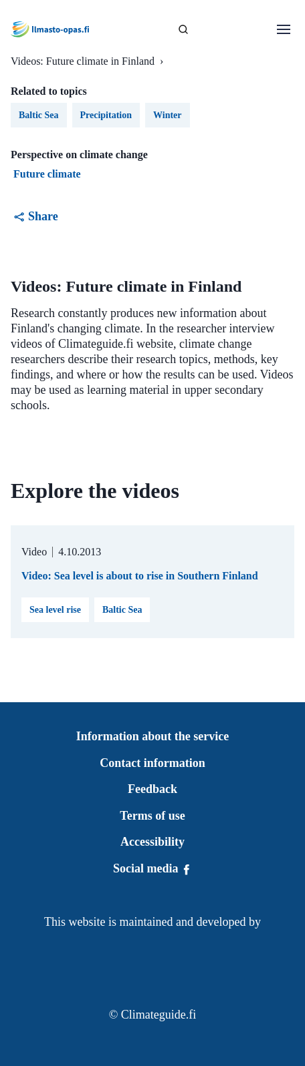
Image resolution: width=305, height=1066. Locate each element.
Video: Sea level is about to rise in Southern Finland (139, 575)
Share (35, 216)
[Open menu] (283, 29)
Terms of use (152, 815)
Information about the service (152, 736)
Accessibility (152, 841)
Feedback (152, 789)
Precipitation (106, 115)
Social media (152, 868)
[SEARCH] (183, 29)
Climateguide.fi (158, 1014)
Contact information (152, 763)
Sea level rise (55, 610)
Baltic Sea (122, 610)
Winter (167, 115)
